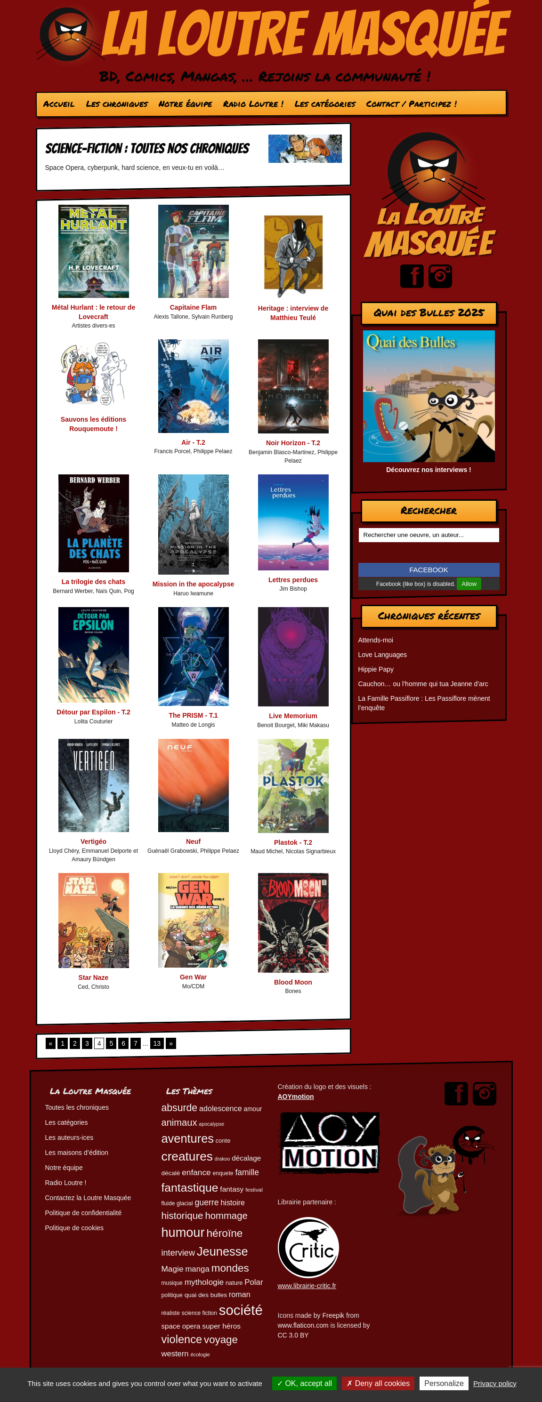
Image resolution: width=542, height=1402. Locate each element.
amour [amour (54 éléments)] (253, 1109)
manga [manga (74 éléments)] (197, 1269)
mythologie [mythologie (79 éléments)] (204, 1282)
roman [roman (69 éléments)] (240, 1294)
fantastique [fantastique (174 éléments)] (190, 1187)
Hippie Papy (376, 669)
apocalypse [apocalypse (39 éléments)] (211, 1124)
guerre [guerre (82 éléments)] (206, 1202)
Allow (469, 583)
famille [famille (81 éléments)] (247, 1172)
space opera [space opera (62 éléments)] (181, 1326)
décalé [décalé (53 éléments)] (171, 1173)
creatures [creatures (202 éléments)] (187, 1156)
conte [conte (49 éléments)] (223, 1140)
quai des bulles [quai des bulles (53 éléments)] (206, 1294)
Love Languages (382, 654)
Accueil (58, 103)
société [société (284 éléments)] (241, 1310)
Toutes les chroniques (77, 1107)
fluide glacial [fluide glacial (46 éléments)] (177, 1203)
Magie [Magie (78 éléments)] (173, 1269)
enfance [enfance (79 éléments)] (196, 1172)
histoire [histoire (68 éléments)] (233, 1203)
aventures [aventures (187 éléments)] (188, 1138)
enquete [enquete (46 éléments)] (223, 1173)
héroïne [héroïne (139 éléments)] (224, 1233)
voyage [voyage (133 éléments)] (221, 1340)
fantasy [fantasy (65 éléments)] (231, 1189)
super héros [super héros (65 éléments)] (221, 1326)
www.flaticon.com (303, 1325)
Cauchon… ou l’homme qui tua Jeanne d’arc (423, 684)
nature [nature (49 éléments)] (234, 1282)
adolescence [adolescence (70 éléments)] (220, 1108)
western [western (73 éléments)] (175, 1353)
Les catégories (324, 103)
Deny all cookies (378, 1383)
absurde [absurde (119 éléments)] (180, 1107)
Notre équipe (184, 103)
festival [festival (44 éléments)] (254, 1189)
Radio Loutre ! (253, 103)
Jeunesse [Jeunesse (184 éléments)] (222, 1251)
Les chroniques (116, 103)
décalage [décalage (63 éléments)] (246, 1158)
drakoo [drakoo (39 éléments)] (222, 1159)
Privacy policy (495, 1383)
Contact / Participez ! (411, 103)
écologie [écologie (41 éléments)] (200, 1354)
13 (157, 1043)
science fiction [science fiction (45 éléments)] (199, 1313)
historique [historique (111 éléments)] (182, 1215)
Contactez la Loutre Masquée (88, 1198)
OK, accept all (304, 1383)
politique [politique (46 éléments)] (172, 1295)
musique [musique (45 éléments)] (172, 1283)
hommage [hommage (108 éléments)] (226, 1215)
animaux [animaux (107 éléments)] (179, 1122)
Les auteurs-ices (69, 1137)
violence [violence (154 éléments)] (182, 1339)
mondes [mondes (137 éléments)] (230, 1268)
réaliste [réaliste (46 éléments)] (171, 1313)
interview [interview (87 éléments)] (178, 1253)
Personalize (444, 1383)
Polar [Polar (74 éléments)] (253, 1282)
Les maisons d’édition (77, 1152)
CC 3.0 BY (293, 1335)
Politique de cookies (74, 1228)
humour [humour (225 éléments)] (183, 1232)
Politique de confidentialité (83, 1213)
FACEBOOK (428, 570)
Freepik (333, 1315)
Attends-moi (376, 640)
